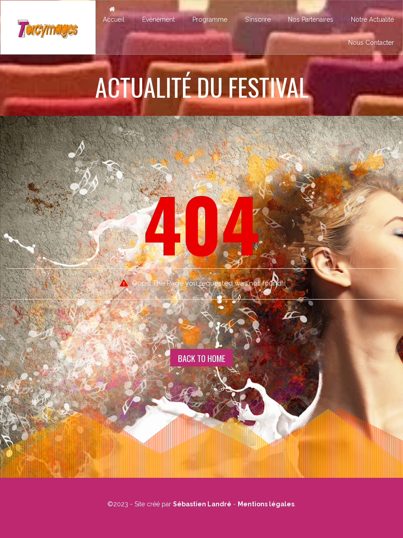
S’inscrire (258, 19)
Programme (209, 19)
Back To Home (201, 358)
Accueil (112, 14)
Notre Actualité (372, 19)
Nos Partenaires (310, 19)
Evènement (158, 19)
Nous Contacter (371, 42)
